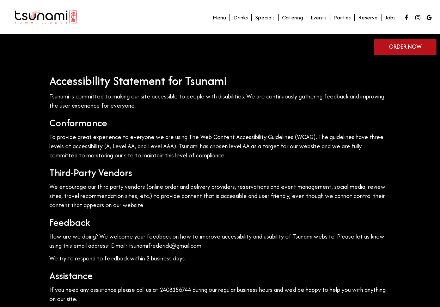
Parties (342, 17)
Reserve (368, 17)
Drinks (240, 17)
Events (318, 17)
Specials (265, 17)
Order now (405, 46)
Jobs (390, 17)
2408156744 (175, 289)
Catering (292, 17)
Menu (219, 17)
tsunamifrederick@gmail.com (165, 245)
